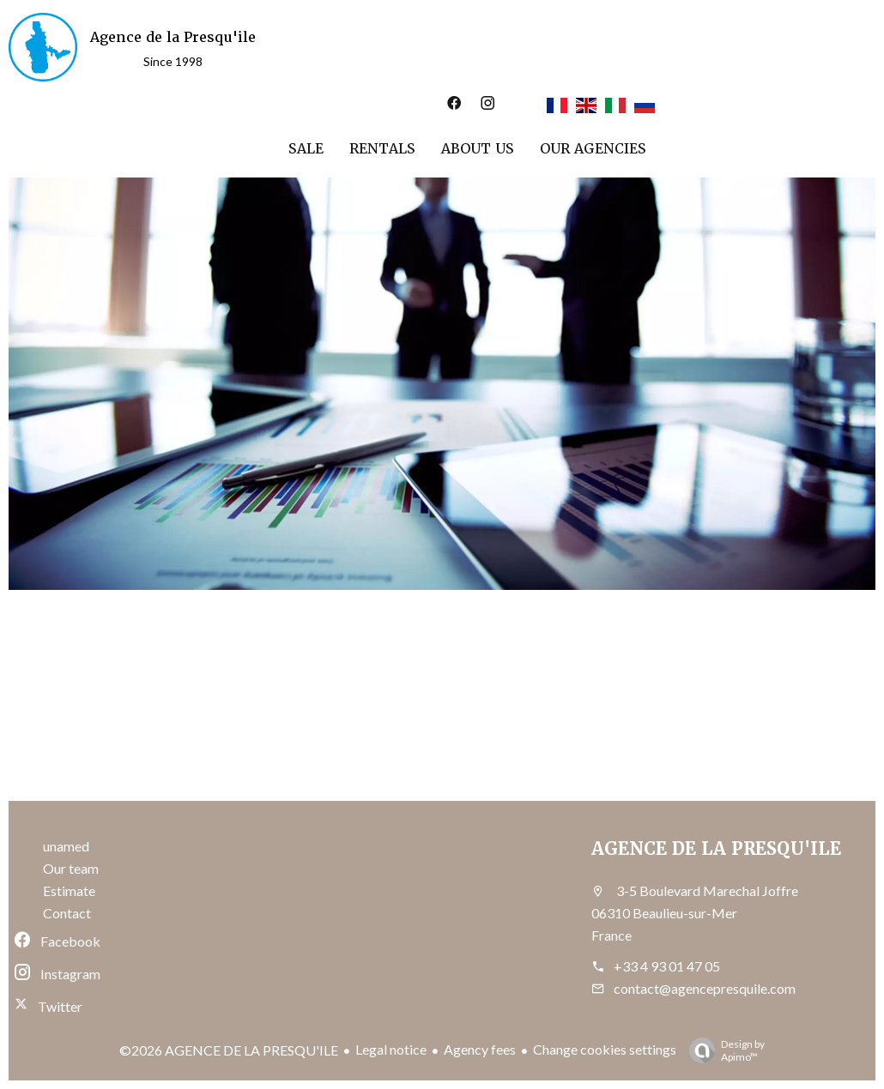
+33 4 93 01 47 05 (667, 966)
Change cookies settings (604, 1049)
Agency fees (480, 1049)
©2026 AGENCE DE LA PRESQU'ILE (228, 1050)
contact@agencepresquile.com (705, 988)
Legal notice (391, 1049)
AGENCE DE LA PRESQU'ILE (716, 849)
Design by (723, 1050)
